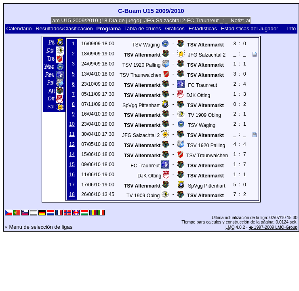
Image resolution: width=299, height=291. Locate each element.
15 (72, 164)
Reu (49, 74)
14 (72, 154)
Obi (51, 50)
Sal (51, 107)
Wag (49, 66)
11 (72, 134)
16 (72, 174)
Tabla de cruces (142, 28)
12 (72, 144)
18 (72, 194)
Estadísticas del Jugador (249, 28)
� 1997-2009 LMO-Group (273, 227)
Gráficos (174, 28)
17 (72, 185)
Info (291, 28)
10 (72, 124)
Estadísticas (203, 28)
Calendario (19, 28)
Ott (51, 98)
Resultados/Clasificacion (64, 28)
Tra (51, 58)
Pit (52, 42)
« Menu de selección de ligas (39, 227)
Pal (51, 82)
